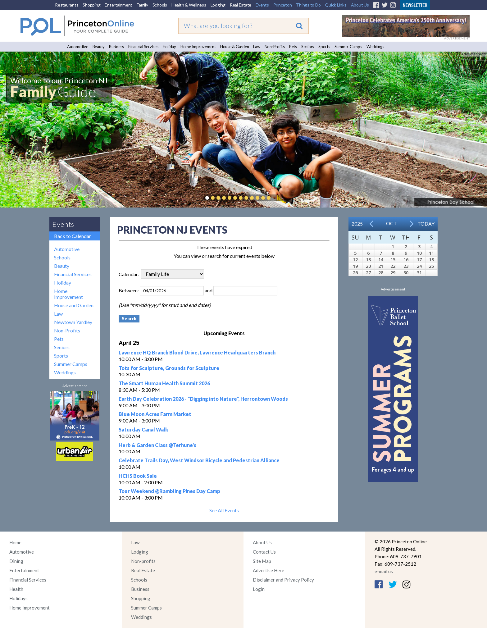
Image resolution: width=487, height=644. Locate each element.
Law (256, 46)
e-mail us (384, 571)
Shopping (91, 4)
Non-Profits (275, 46)
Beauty (99, 46)
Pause (278, 198)
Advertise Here (268, 570)
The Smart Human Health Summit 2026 (164, 383)
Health (16, 589)
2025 (357, 223)
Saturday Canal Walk (143, 429)
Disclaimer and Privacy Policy (283, 579)
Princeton (282, 4)
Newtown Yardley (73, 322)
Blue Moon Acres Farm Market (155, 414)
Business (116, 46)
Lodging (218, 4)
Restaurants (66, 4)
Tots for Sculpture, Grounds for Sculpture (169, 368)
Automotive (77, 46)
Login (259, 589)
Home (15, 542)
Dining (16, 561)
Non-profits (143, 561)
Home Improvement (198, 46)
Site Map (262, 561)
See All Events (224, 510)
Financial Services (143, 46)
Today (426, 223)
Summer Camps (348, 46)
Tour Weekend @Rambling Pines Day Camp (169, 491)
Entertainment (118, 4)
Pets (293, 46)
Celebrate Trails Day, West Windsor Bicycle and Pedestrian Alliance (199, 460)
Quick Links (335, 4)
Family (142, 4)
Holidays (18, 598)
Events (262, 4)
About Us (360, 4)
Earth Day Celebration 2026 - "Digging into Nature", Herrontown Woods (203, 399)
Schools (159, 4)
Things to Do (308, 4)
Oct (391, 223)
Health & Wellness (188, 4)
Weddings (375, 46)
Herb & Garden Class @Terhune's (157, 445)
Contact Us (264, 552)
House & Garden (234, 46)
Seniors (307, 46)
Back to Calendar (72, 236)
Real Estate (240, 4)
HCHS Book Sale (138, 476)
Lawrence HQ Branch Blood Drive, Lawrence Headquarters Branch (197, 352)
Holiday (169, 46)
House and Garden (73, 305)
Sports (324, 46)
